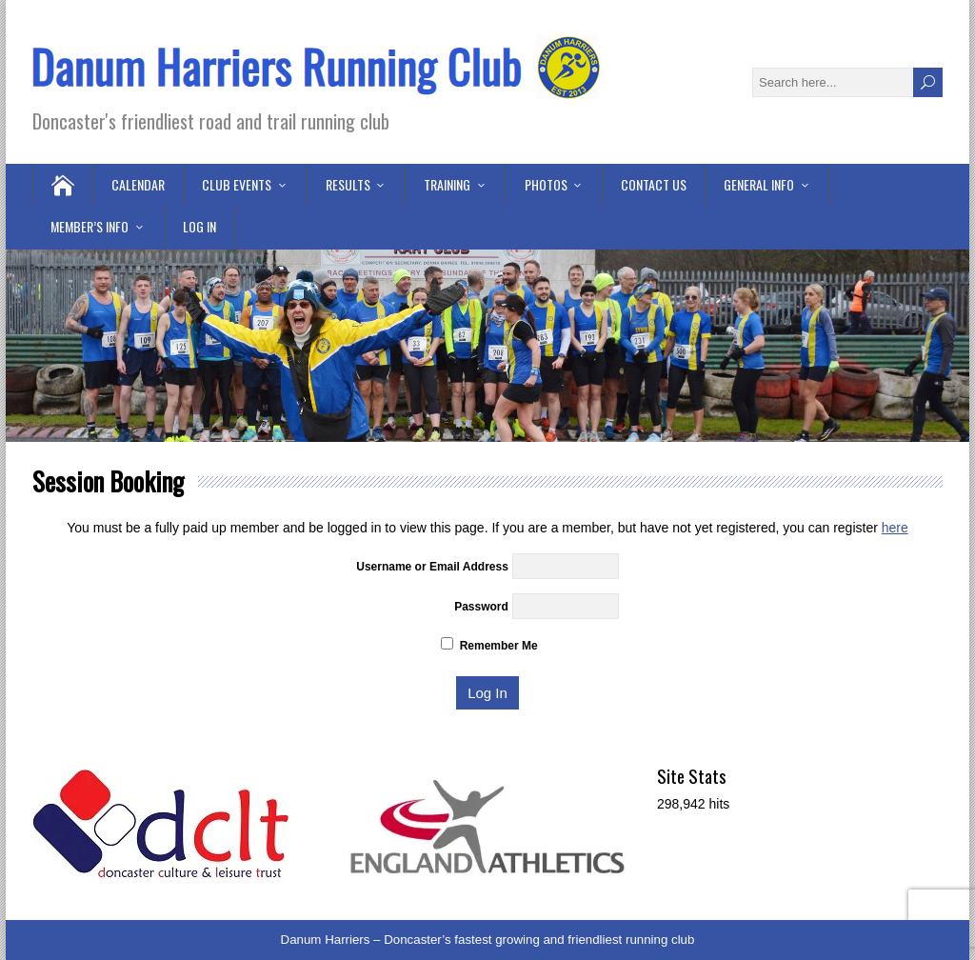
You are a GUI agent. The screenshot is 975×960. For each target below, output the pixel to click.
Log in (199, 226)
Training (447, 184)
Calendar (138, 184)
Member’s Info (89, 226)
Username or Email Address (432, 566)
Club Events (236, 184)
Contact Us (653, 184)
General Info (759, 184)
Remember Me (489, 645)
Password (481, 606)
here (895, 527)
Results (348, 184)
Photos (546, 184)
